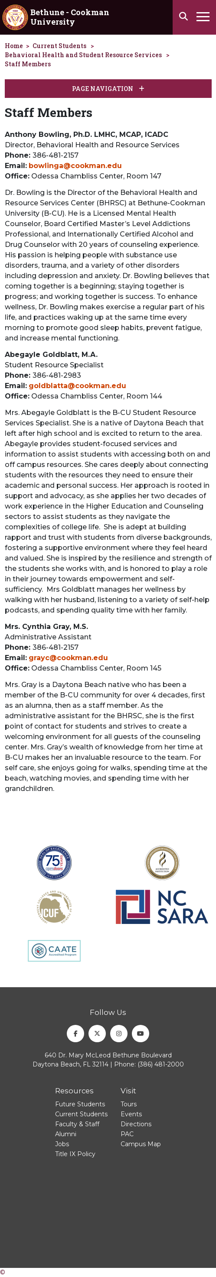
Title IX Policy (75, 1154)
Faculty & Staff (77, 1124)
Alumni (65, 1134)
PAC (127, 1134)
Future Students (80, 1104)
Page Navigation (108, 88)
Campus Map (141, 1144)
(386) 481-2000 (160, 1064)
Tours (129, 1104)
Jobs (62, 1144)
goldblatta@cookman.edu (77, 386)
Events (131, 1114)
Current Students (59, 46)
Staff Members (28, 64)
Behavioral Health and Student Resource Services (83, 55)
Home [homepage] (14, 46)
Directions (136, 1124)
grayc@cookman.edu (68, 658)
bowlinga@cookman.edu (75, 166)
